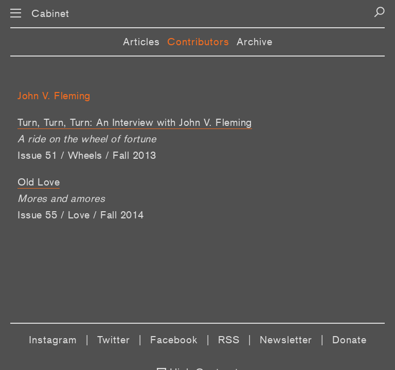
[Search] (379, 12)
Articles (141, 41)
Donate (349, 340)
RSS (229, 340)
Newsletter (286, 340)
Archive (255, 41)
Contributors (198, 41)
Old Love (38, 182)
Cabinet (50, 13)
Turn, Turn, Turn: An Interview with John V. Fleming (134, 122)
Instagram (53, 340)
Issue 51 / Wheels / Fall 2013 (86, 155)
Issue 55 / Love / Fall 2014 (80, 215)
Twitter (113, 340)
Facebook (174, 340)
